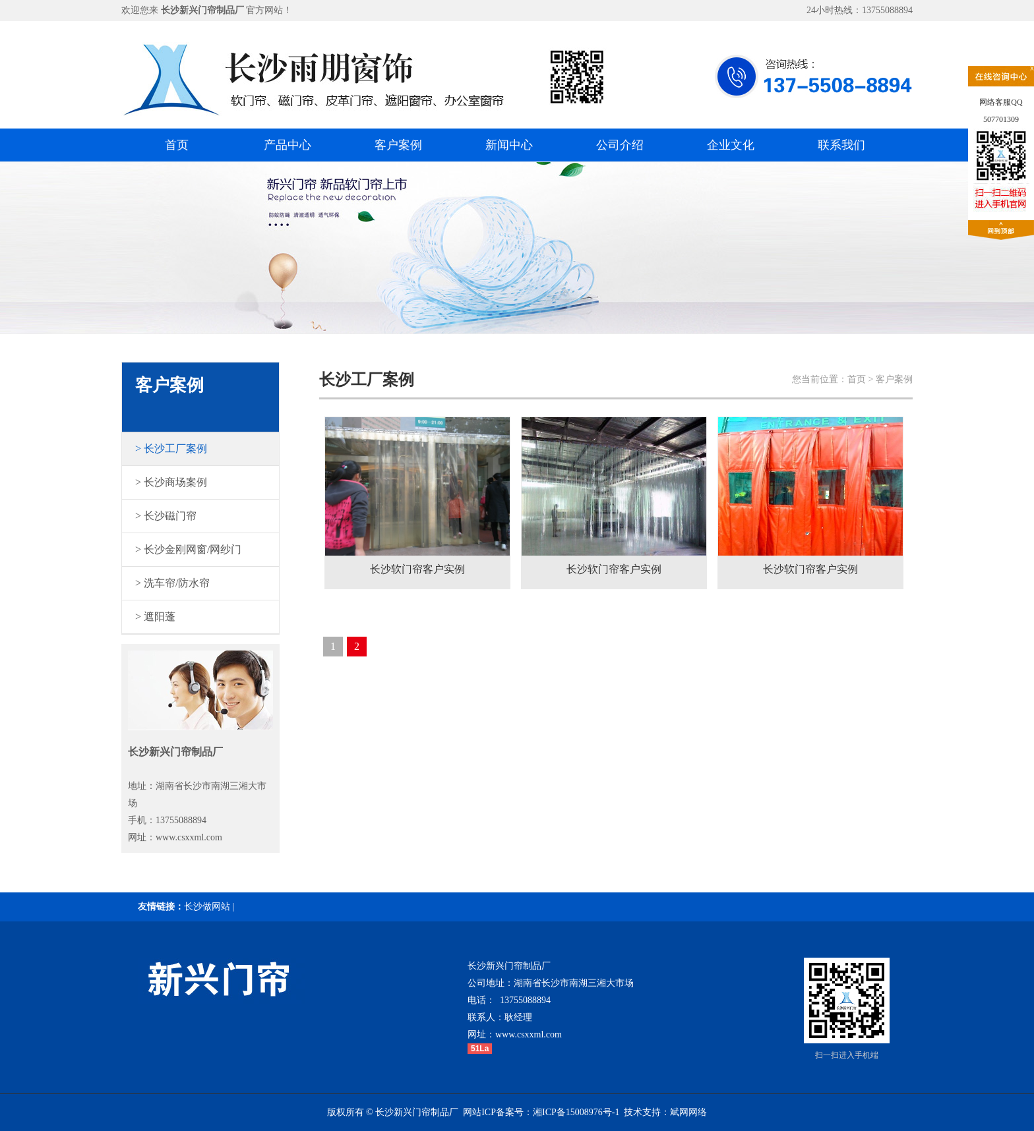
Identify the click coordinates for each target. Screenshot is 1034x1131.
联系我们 (841, 145)
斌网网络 (688, 1112)
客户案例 (398, 145)
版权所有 (345, 1112)
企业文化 (730, 145)
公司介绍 (620, 145)
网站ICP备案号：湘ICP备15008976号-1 (541, 1112)
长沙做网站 (207, 907)
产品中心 (287, 145)
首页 (177, 145)
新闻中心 (509, 145)
